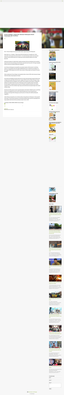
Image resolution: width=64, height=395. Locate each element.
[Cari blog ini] (58, 1)
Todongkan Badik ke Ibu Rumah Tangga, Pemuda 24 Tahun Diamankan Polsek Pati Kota (55, 214)
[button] (4, 38)
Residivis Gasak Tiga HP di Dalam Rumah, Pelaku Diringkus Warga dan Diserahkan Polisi (55, 249)
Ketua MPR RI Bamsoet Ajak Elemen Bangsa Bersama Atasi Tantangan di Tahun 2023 (55, 316)
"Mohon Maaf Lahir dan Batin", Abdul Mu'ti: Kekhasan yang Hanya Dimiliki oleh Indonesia (55, 350)
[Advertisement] (26, 6)
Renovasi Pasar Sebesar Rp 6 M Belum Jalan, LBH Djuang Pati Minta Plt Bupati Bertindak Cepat (55, 232)
